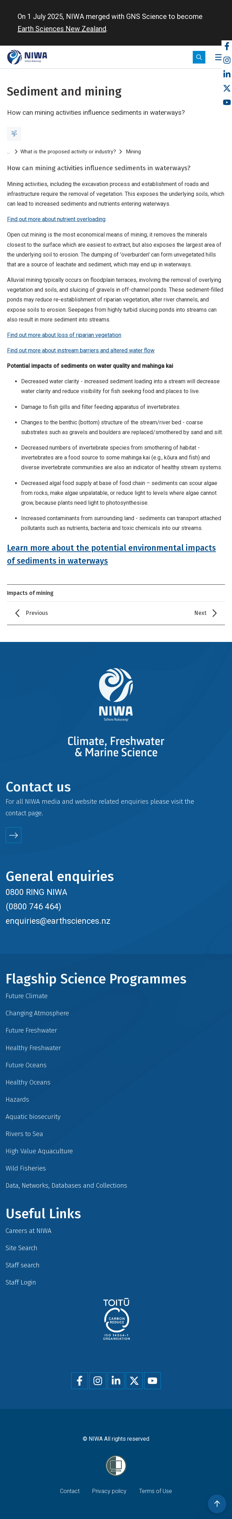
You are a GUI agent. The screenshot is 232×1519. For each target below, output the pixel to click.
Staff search (23, 1265)
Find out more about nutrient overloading (56, 219)
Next (200, 613)
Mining (133, 151)
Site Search (21, 1248)
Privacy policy (109, 1491)
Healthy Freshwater (33, 1048)
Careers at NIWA (29, 1231)
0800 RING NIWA (36, 892)
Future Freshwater (31, 1030)
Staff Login (21, 1282)
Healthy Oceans (28, 1082)
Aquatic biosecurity (33, 1117)
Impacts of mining (30, 593)
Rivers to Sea (24, 1134)
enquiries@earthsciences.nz (58, 921)
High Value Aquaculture (39, 1151)
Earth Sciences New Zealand (62, 29)
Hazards (17, 1099)
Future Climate (27, 996)
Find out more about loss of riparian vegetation (64, 335)
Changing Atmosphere (37, 1013)
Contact (70, 1491)
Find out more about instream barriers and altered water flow (81, 350)
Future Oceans (26, 1065)
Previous (37, 613)
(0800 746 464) (33, 906)
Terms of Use (155, 1491)
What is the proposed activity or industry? (68, 151)
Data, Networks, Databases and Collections (66, 1185)
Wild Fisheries (26, 1168)
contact (16, 813)
